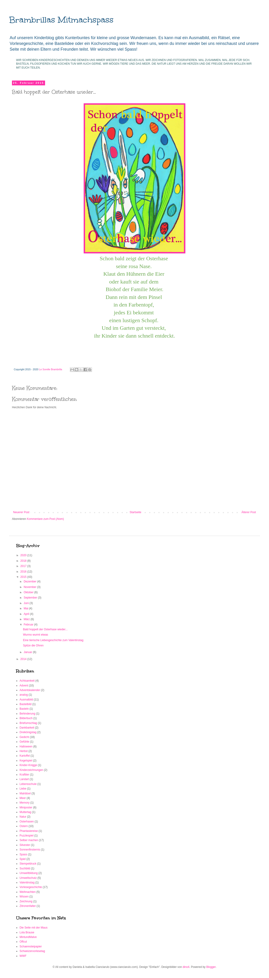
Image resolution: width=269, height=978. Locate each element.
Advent (24, 685)
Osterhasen (27, 821)
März (27, 619)
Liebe (23, 788)
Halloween (26, 746)
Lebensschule (28, 784)
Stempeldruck (28, 863)
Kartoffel (25, 755)
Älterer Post (248, 512)
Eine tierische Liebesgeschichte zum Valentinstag (53, 640)
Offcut (23, 941)
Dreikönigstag (28, 732)
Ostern (24, 826)
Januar (28, 652)
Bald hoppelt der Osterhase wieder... (45, 629)
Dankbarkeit (27, 727)
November (30, 587)
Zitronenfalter (28, 906)
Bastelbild (25, 704)
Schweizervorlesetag (32, 951)
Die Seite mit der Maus (33, 927)
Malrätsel (25, 793)
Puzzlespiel (27, 835)
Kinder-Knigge (28, 765)
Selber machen (29, 840)
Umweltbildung (29, 873)
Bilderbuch (26, 718)
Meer (23, 798)
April (27, 614)
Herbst (24, 751)
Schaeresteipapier (31, 946)
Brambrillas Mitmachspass (61, 19)
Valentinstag (27, 882)
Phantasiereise (29, 831)
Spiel (23, 859)
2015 (23, 577)
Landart (24, 779)
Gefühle (24, 741)
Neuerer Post (21, 512)
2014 (23, 659)
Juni (26, 603)
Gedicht (24, 737)
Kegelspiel (26, 760)
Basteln (24, 708)
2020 (23, 555)
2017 (23, 566)
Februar (29, 624)
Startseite (135, 512)
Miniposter (26, 807)
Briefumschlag (28, 723)
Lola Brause (27, 932)
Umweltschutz (28, 878)
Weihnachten (28, 892)
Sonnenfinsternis (30, 849)
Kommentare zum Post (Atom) (45, 519)
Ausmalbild (26, 699)
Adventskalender (30, 690)
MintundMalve (28, 937)
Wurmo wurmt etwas (35, 634)
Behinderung (27, 713)
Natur (23, 816)
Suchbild (25, 868)
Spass (23, 854)
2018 (23, 560)
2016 (23, 571)
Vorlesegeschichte (31, 887)
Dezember (30, 581)
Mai (26, 608)
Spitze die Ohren (33, 645)
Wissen (24, 896)
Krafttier (24, 774)
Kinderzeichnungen (31, 770)
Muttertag (25, 812)
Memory (24, 802)
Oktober (29, 592)
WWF (23, 956)
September (31, 597)
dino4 (186, 967)
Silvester (25, 845)
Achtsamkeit (27, 680)
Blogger (211, 967)
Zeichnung (26, 901)
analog (24, 694)
